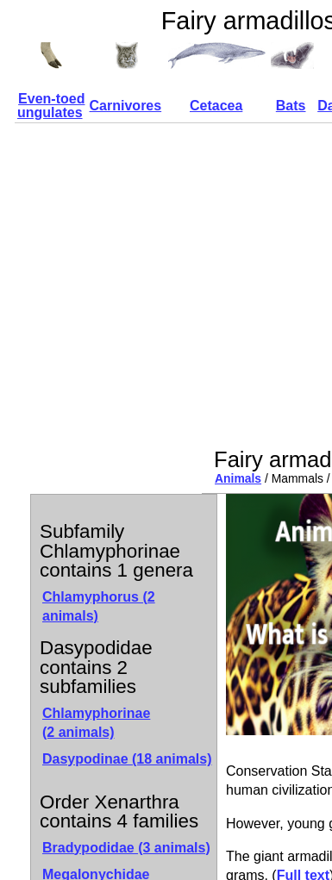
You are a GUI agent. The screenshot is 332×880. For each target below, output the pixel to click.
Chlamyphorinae (96, 723)
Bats (291, 105)
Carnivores (126, 105)
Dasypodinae (127, 759)
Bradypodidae (126, 847)
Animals (238, 478)
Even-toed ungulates (51, 105)
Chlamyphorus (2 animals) (98, 606)
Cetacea (216, 105)
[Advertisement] (161, 284)
